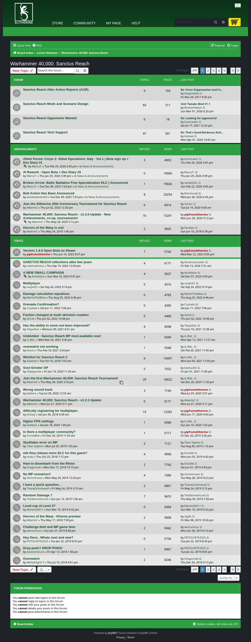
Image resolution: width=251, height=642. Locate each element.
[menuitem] (37, 45)
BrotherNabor (193, 107)
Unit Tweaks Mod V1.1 (195, 104)
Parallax (189, 227)
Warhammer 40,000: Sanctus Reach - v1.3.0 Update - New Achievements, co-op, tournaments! (67, 216)
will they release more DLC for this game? (55, 453)
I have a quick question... (42, 484)
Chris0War (33, 435)
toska (30, 456)
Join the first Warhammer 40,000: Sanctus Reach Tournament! (70, 378)
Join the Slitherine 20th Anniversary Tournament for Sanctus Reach (75, 204)
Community (84, 22)
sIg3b (187, 516)
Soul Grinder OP (35, 368)
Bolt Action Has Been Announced (48, 193)
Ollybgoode (34, 371)
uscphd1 (32, 287)
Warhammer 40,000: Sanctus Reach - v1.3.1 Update (62, 400)
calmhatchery (35, 266)
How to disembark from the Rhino (49, 463)
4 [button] (219, 70)
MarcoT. (37, 166)
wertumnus (34, 530)
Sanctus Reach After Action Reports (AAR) (55, 89)
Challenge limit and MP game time (49, 527)
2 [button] (208, 70)
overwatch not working (40, 346)
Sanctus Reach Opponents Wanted (50, 118)
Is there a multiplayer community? (49, 432)
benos (31, 350)
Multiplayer (31, 283)
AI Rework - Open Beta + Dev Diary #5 (52, 172)
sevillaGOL (191, 183)
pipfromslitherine (196, 214)
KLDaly (31, 414)
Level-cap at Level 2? (39, 506)
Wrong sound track (37, 389)
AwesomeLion (35, 552)
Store (57, 22)
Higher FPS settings (38, 421)
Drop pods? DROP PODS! (43, 548)
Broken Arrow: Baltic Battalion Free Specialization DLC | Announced (75, 183)
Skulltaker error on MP (40, 442)
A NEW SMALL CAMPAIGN (43, 272)
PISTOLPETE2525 (37, 541)
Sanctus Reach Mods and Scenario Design (55, 104)
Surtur (188, 204)
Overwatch (31, 558)
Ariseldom (38, 276)
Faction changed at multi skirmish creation (56, 315)
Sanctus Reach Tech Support (45, 132)
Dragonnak (34, 467)
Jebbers (31, 393)
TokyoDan (33, 329)
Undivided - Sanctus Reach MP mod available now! (62, 336)
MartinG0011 (35, 509)
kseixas (188, 136)
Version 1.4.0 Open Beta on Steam (49, 250)
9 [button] (233, 70)
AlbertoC (32, 207)
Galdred (32, 361)
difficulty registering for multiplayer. (50, 411)
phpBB (112, 633)
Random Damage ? (37, 495)
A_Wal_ (31, 340)
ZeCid (30, 318)
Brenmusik (191, 193)
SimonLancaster (194, 262)
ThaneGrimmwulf (38, 488)
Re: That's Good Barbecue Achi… (202, 132)
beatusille (190, 368)
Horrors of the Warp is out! (43, 227)
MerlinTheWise (36, 297)
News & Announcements (98, 166)
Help (136, 22)
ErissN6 (189, 453)
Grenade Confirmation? (41, 304)
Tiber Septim (35, 446)
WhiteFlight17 (35, 562)
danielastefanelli (37, 197)
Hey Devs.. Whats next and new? (48, 537)
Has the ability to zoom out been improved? (56, 325)
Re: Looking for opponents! (199, 118)
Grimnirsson (34, 478)
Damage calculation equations (46, 294)
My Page (113, 22)
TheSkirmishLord (37, 499)
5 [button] (224, 70)
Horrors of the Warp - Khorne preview (52, 516)
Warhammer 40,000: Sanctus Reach (49, 63)
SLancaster (191, 122)
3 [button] (213, 70)
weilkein (32, 425)
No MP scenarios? (37, 474)
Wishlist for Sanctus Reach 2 (45, 357)
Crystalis (32, 308)
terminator (191, 159)
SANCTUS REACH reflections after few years (57, 262)
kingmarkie (191, 93)
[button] (194, 70)
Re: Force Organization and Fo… (202, 89)
